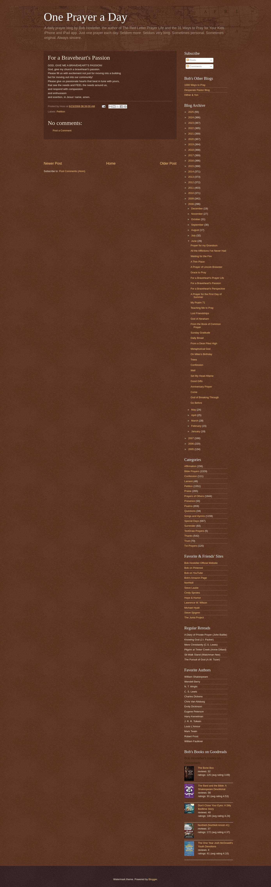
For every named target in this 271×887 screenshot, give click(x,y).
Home (111, 163)
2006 (191, 443)
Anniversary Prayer (201, 386)
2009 (191, 198)
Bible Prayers (191, 471)
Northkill (188, 582)
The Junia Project (194, 617)
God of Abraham (200, 318)
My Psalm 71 (198, 302)
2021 (191, 133)
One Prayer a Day (85, 16)
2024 (191, 117)
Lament (188, 481)
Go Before (196, 402)
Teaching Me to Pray (202, 307)
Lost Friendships (200, 313)
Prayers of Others (194, 496)
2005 (191, 449)
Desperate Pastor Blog (197, 90)
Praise (188, 491)
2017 (191, 155)
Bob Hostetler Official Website (201, 562)
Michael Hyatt (192, 607)
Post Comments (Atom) (72, 171)
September (197, 224)
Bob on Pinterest (193, 567)
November (197, 213)
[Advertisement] (110, 150)
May (194, 409)
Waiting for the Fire (201, 256)
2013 (191, 176)
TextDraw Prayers (194, 530)
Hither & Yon (191, 94)
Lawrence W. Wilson (195, 602)
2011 (191, 187)
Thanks (188, 535)
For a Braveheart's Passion (206, 283)
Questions (190, 510)
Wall (193, 370)
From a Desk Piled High (204, 343)
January (196, 431)
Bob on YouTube (193, 572)
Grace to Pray (198, 272)
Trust (187, 540)
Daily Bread (197, 337)
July (193, 235)
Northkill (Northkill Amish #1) (213, 825)
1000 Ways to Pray (194, 84)
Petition (61, 111)
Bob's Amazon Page (195, 577)
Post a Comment (62, 130)
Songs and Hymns (194, 516)
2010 (191, 193)
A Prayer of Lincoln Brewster (206, 266)
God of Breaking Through (205, 397)
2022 (191, 128)
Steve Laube (191, 587)
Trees (194, 359)
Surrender (189, 525)
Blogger (153, 879)
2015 (191, 166)
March (195, 420)
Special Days (191, 520)
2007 (191, 438)
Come (194, 392)
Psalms (188, 506)
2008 (191, 204)
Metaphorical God (200, 348)
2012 (191, 182)
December (197, 208)
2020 (191, 139)
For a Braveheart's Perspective (208, 288)
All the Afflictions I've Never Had (208, 250)
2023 (191, 122)
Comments (194, 66)
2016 (191, 160)
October (196, 219)
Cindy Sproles (192, 592)
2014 (191, 171)
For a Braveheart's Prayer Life (207, 277)
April (194, 415)
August (195, 230)
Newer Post (53, 163)
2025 (191, 111)
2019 (191, 144)
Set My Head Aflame (202, 375)
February (196, 425)
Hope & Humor (192, 597)
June (194, 240)
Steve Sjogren (192, 612)
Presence (189, 501)
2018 (191, 149)
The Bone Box (206, 767)
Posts (191, 60)
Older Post (168, 163)
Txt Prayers (190, 545)
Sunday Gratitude (200, 332)
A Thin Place (198, 261)
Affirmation (190, 466)
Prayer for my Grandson (204, 245)
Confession (197, 364)
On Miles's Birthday (201, 354)
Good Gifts (197, 381)
